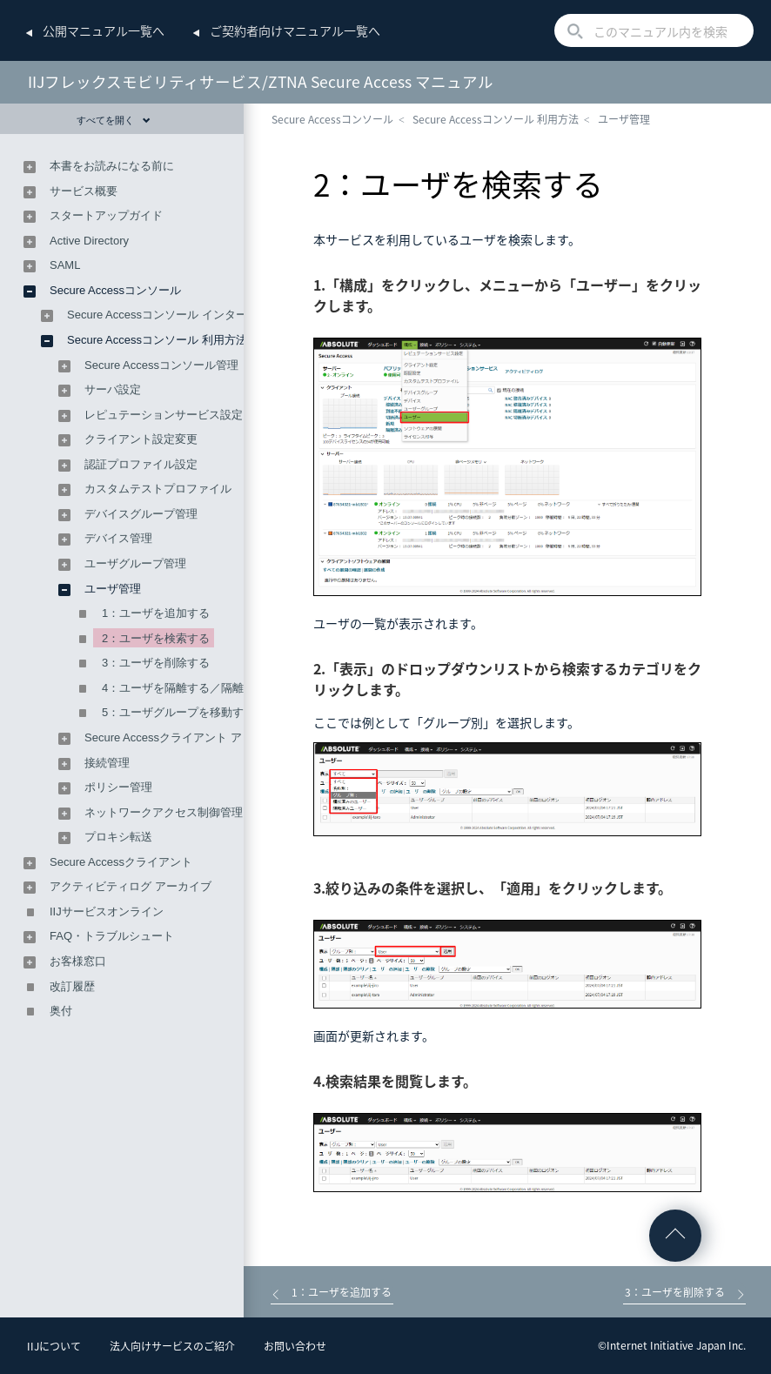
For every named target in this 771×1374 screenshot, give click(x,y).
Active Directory (89, 240)
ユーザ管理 (624, 119)
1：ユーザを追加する (156, 613)
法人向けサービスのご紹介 (172, 1346)
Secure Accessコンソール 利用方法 (495, 119)
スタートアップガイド (106, 215)
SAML (65, 264)
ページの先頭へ (675, 1236)
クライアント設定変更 (141, 439)
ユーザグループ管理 (135, 563)
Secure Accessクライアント (121, 861)
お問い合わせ (295, 1346)
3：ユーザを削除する (156, 662)
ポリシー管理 (118, 787)
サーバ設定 (112, 389)
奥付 (61, 1010)
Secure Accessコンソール (332, 119)
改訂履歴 (72, 986)
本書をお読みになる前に (112, 165)
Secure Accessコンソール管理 (161, 365)
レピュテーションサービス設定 (163, 414)
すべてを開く (114, 120)
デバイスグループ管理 (141, 513)
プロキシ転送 (118, 836)
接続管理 (107, 762)
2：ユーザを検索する (156, 638)
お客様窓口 (78, 961)
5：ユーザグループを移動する (178, 712)
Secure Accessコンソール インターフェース (179, 314)
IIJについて (54, 1346)
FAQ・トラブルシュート (112, 935)
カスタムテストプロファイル (157, 488)
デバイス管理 (118, 538)
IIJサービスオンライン (107, 911)
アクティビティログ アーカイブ (130, 886)
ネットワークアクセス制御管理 (163, 812)
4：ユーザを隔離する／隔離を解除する (201, 687)
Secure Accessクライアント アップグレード (197, 737)
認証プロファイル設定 (141, 464)
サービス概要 (83, 191)
